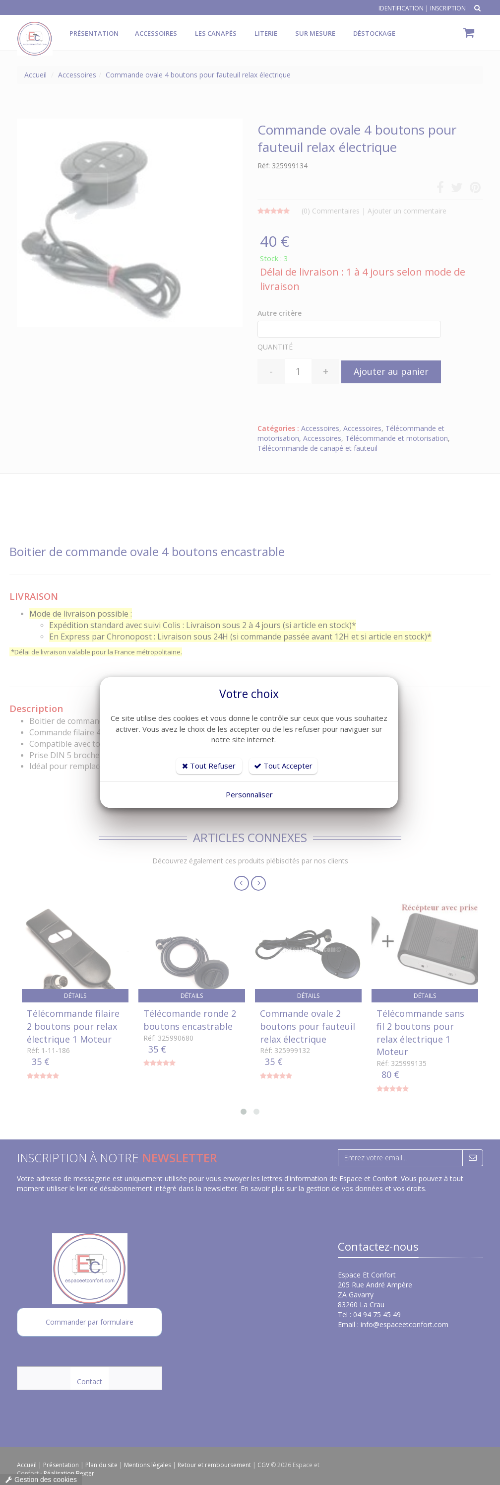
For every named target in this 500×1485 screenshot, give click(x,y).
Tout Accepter (283, 766)
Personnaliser (249, 794)
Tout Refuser (209, 766)
